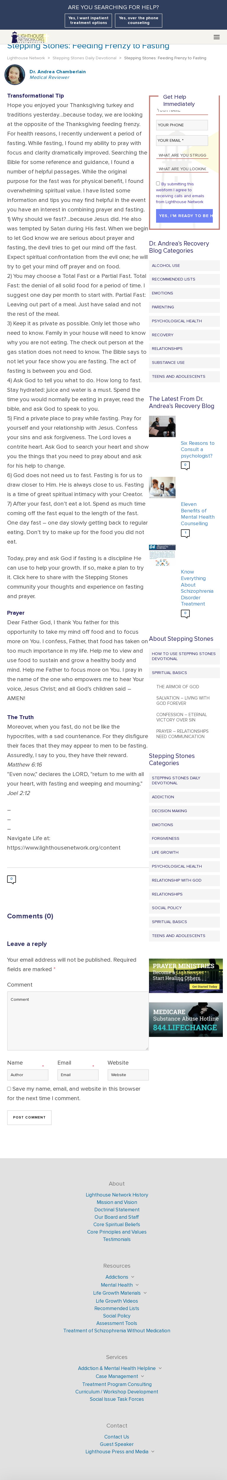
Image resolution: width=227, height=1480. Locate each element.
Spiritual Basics (169, 672)
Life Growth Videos (117, 1301)
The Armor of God (177, 686)
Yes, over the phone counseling (138, 20)
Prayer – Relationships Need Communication (182, 734)
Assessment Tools (116, 1323)
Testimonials (117, 1239)
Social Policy (167, 907)
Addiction (163, 796)
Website (118, 1062)
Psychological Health (177, 321)
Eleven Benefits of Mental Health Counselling (198, 514)
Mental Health (117, 1285)
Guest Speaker (117, 1444)
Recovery (163, 334)
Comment (20, 984)
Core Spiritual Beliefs (116, 1224)
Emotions (162, 293)
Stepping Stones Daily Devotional (176, 780)
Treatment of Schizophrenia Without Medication (116, 1331)
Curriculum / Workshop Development (116, 1392)
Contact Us (116, 1437)
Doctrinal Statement (117, 1210)
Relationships (167, 348)
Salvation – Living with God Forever (183, 700)
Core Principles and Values (117, 1232)
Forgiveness (165, 838)
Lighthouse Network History (117, 1195)
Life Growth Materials (117, 1293)
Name (15, 1062)
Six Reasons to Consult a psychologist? (198, 449)
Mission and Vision (117, 1202)
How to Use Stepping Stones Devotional (184, 656)
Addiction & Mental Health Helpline (117, 1368)
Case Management (117, 1376)
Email (64, 1062)
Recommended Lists (173, 279)
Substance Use (168, 362)
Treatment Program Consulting (117, 1384)
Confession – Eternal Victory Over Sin (181, 717)
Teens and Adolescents (178, 376)
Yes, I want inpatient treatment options (88, 20)
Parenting (163, 307)
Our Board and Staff (117, 1217)
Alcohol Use (166, 265)
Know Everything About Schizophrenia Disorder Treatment (197, 588)
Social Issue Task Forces (117, 1399)
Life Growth (165, 852)
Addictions (117, 1277)
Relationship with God (177, 880)
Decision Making (169, 810)
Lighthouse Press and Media (116, 1452)
